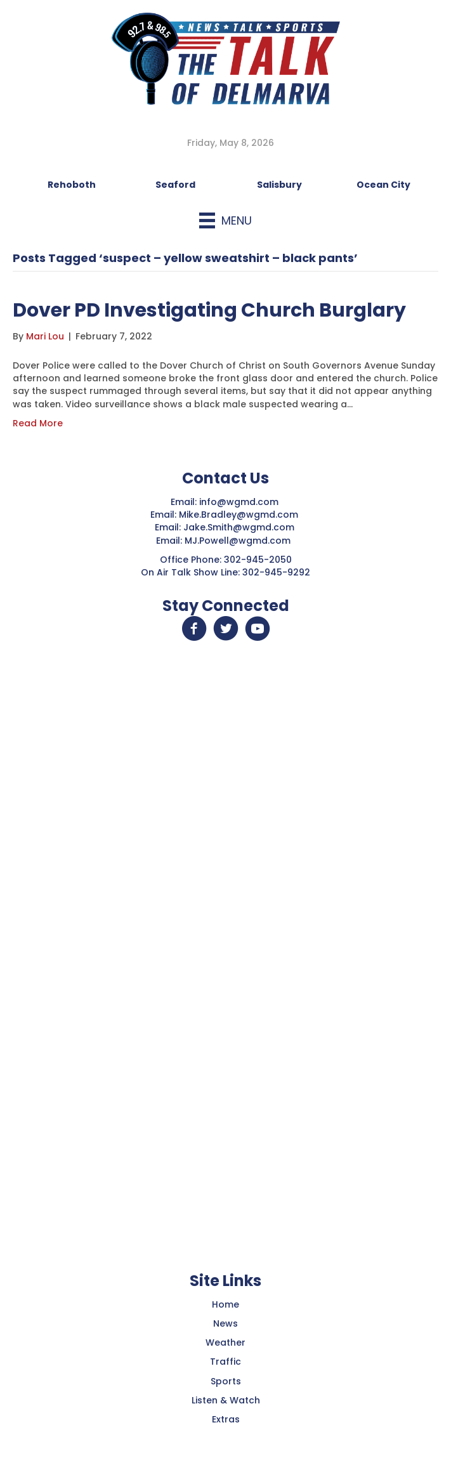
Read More (38, 423)
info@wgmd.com (240, 502)
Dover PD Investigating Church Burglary (209, 310)
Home (225, 1304)
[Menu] (225, 220)
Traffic (225, 1361)
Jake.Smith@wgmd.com (240, 527)
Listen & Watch (226, 1400)
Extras (226, 1419)
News (225, 1323)
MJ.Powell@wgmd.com (240, 540)
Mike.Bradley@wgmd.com (238, 514)
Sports (226, 1381)
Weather (225, 1342)
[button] (194, 628)
